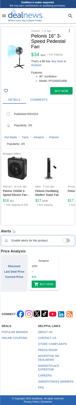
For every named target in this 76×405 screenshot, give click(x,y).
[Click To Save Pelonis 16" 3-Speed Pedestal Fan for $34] (5, 90)
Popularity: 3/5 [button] (16, 144)
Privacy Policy (31, 401)
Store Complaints (52, 344)
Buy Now (43, 284)
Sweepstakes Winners (56, 381)
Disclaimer (46, 401)
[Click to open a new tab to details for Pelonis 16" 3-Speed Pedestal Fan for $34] (16, 56)
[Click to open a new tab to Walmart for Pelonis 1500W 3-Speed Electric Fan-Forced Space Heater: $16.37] (17, 190)
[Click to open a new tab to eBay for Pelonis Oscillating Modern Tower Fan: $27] (50, 190)
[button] (38, 56)
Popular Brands (15, 332)
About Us (45, 332)
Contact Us (47, 338)
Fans (25, 137)
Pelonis (54, 137)
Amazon (39, 137)
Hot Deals (10, 137)
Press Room (47, 350)
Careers (45, 375)
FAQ (41, 387)
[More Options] (69, 30)
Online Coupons (14, 338)
